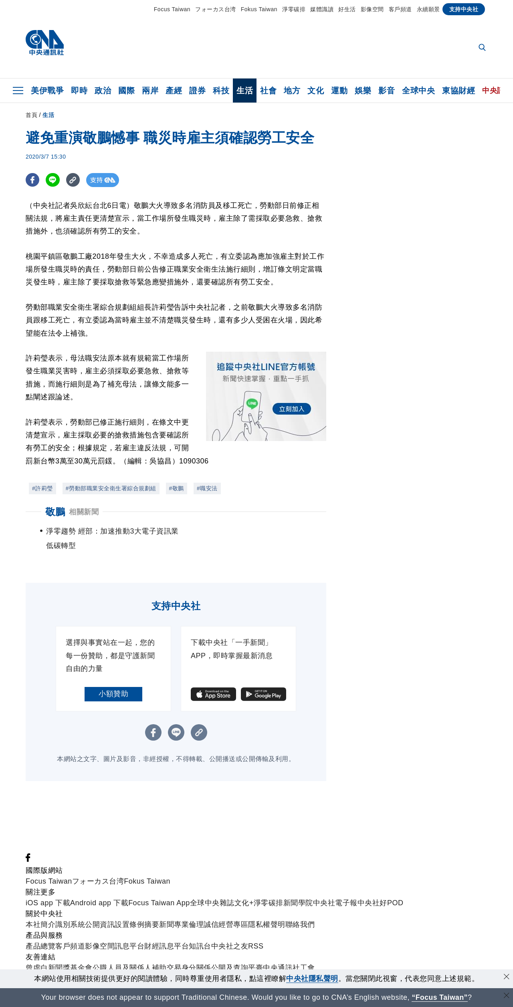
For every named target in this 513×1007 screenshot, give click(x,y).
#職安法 (207, 488)
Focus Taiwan (172, 9)
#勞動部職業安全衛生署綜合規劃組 (111, 488)
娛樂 (363, 90)
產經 (174, 90)
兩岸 (150, 90)
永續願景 (428, 9)
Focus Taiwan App (159, 903)
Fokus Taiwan (259, 9)
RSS (256, 946)
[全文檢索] (483, 48)
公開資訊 (100, 924)
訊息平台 (129, 946)
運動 (339, 90)
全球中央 (418, 90)
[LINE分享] (53, 180)
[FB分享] (33, 180)
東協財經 (458, 90)
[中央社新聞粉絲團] (28, 860)
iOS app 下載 (48, 903)
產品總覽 (40, 946)
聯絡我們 (300, 924)
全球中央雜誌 (212, 903)
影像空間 (372, 9)
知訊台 (200, 946)
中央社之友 (229, 946)
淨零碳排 (293, 9)
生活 (244, 90)
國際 (126, 90)
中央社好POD (380, 903)
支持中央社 (464, 9)
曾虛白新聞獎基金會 (59, 968)
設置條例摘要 (137, 924)
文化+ (244, 903)
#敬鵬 (176, 488)
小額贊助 (113, 694)
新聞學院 (298, 903)
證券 (197, 90)
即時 (79, 90)
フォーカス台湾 (215, 9)
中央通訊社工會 (289, 968)
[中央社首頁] (45, 44)
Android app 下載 (99, 903)
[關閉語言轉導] (506, 996)
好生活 (347, 9)
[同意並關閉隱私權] (506, 977)
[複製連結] (74, 180)
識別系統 (70, 924)
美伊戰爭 (47, 90)
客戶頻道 (400, 9)
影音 (386, 90)
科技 (221, 90)
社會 (268, 90)
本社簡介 (40, 924)
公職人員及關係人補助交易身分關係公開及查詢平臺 (178, 968)
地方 (292, 90)
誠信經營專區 (226, 924)
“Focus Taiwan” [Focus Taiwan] (440, 997)
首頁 (31, 115)
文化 (315, 90)
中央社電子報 (335, 903)
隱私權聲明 (266, 924)
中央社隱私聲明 (312, 979)
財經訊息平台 (166, 946)
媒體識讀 (321, 9)
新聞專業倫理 (181, 924)
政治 (103, 90)
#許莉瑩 (42, 488)
